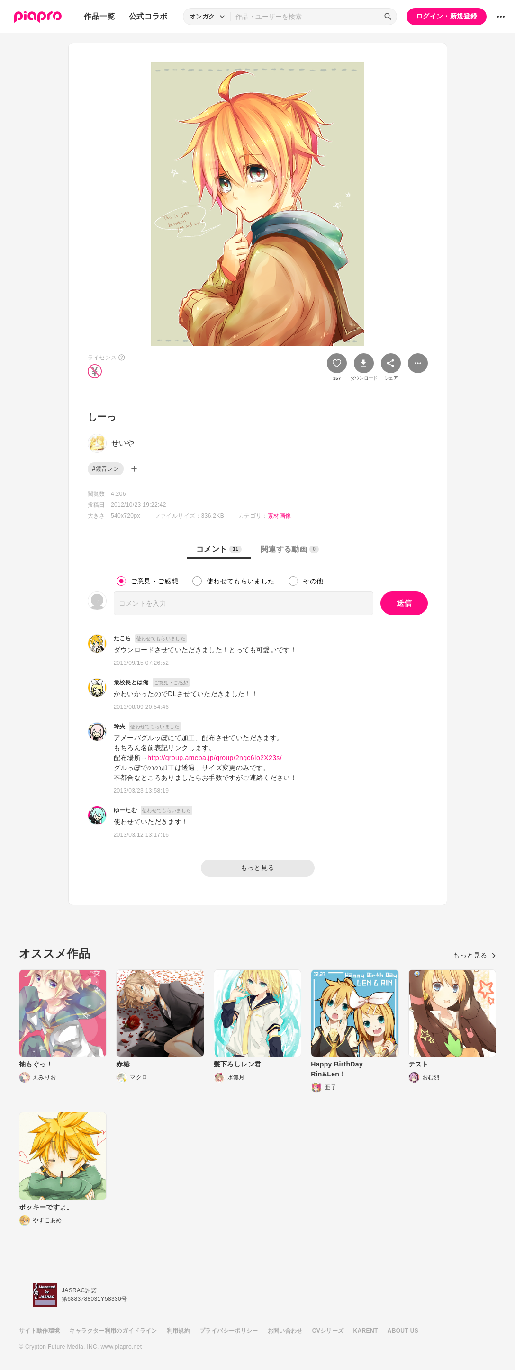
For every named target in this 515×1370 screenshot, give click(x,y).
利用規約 (178, 1330)
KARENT (365, 1330)
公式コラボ (148, 16)
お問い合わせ (285, 1330)
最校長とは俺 (131, 682)
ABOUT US (403, 1330)
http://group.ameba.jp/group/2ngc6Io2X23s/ (214, 757)
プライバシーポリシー (228, 1330)
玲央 (120, 726)
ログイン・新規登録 (446, 16)
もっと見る (258, 867)
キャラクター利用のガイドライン (113, 1330)
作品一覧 (99, 16)
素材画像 (279, 515)
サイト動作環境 (39, 1330)
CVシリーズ (328, 1330)
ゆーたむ (125, 810)
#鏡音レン (105, 469)
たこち (122, 638)
